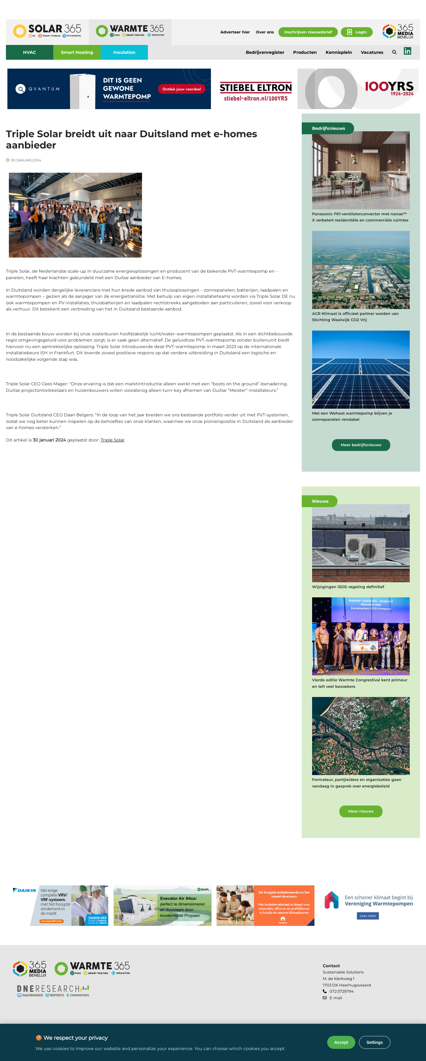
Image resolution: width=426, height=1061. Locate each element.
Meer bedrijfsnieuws (361, 444)
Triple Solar (113, 440)
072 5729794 (342, 991)
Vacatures (372, 52)
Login (361, 32)
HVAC (29, 52)
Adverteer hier (235, 32)
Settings (375, 1042)
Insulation (124, 52)
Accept (341, 1042)
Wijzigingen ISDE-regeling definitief (348, 586)
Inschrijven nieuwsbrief (308, 32)
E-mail (336, 997)
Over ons (265, 32)
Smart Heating (77, 52)
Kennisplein (339, 52)
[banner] (109, 89)
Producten (305, 52)
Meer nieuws (361, 811)
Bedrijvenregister (265, 52)
